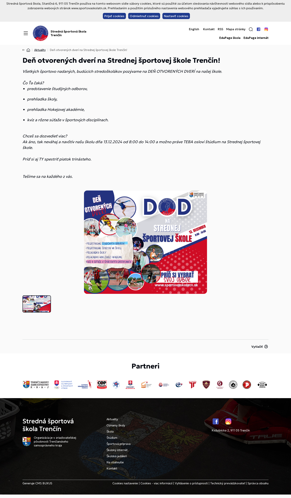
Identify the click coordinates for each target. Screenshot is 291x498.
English (194, 29)
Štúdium (111, 438)
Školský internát (117, 450)
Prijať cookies (114, 16)
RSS (220, 29)
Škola (110, 431)
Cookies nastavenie (125, 483)
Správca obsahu (258, 483)
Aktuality (40, 50)
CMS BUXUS (43, 483)
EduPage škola (229, 38)
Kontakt (209, 29)
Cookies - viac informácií (156, 483)
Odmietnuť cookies (144, 16)
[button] (251, 29)
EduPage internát (256, 38)
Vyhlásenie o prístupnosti (191, 483)
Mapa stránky (235, 29)
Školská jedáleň (116, 456)
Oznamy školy (115, 425)
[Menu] (25, 33)
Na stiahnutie (115, 462)
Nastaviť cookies (176, 16)
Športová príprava (118, 444)
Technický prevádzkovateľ (227, 483)
